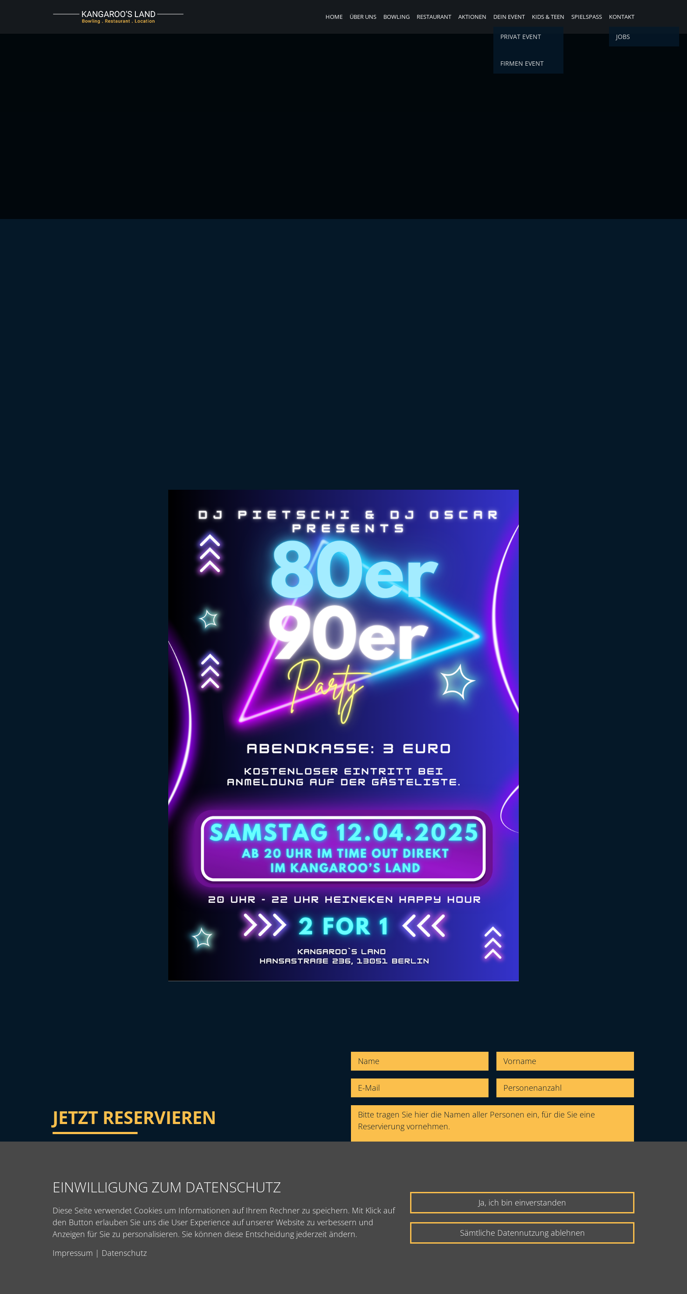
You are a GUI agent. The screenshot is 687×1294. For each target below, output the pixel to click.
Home (334, 17)
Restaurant (434, 17)
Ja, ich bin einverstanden (522, 1202)
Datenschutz (124, 1253)
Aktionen (472, 17)
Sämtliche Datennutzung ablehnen (522, 1232)
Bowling (396, 17)
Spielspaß (586, 17)
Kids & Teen (548, 17)
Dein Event (509, 17)
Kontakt (621, 17)
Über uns (363, 17)
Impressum (73, 1253)
